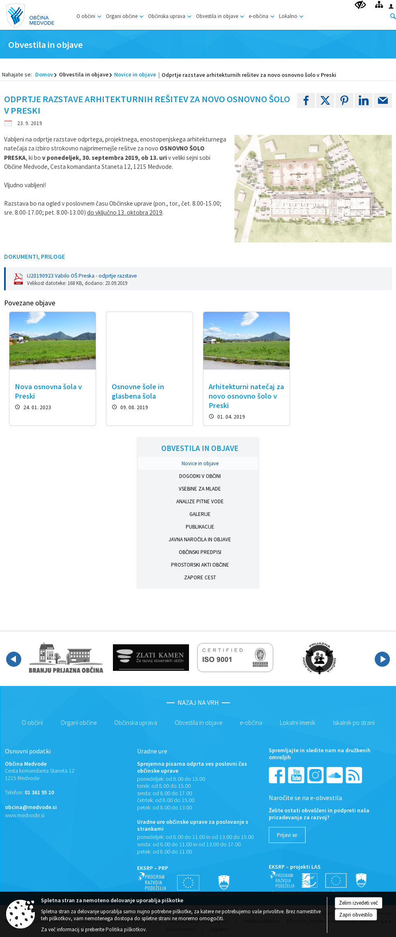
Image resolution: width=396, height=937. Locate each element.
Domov (44, 74)
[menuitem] (88, 15)
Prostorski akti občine (200, 564)
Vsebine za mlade (200, 488)
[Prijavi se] (287, 835)
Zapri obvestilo (356, 914)
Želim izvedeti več (358, 902)
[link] (306, 100)
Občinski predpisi (200, 552)
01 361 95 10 (39, 792)
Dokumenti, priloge (34, 256)
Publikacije (200, 526)
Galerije (200, 514)
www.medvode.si (25, 815)
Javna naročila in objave (200, 539)
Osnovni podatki (28, 751)
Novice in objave (135, 74)
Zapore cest (200, 577)
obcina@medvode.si (31, 807)
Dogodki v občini (200, 476)
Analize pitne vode (200, 501)
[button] (13, 659)
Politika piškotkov (126, 929)
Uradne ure (152, 751)
